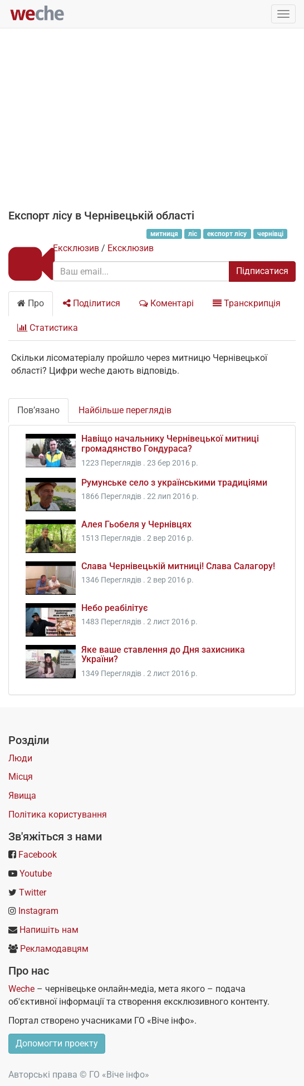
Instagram (38, 911)
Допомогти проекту (57, 1043)
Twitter (32, 892)
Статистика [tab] (47, 327)
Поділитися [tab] (91, 303)
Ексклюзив (76, 248)
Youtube (35, 873)
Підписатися (262, 271)
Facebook (37, 854)
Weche (21, 989)
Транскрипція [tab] (247, 303)
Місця (20, 776)
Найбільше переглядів (125, 410)
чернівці (270, 234)
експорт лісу (227, 234)
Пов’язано (38, 410)
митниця (164, 234)
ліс (192, 234)
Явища (22, 795)
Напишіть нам (49, 929)
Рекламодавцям (54, 948)
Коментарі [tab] (166, 303)
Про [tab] (30, 303)
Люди (20, 758)
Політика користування (57, 814)
